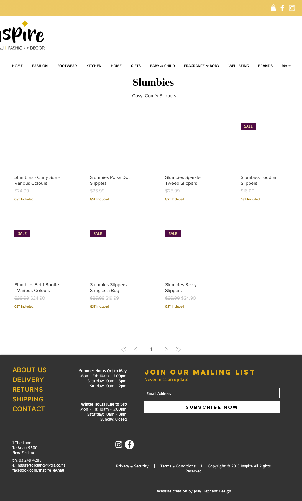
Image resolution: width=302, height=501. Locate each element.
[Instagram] (292, 8)
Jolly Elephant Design (212, 490)
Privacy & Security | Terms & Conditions (156, 465)
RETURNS (27, 389)
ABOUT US (29, 370)
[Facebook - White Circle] (129, 444)
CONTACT (28, 409)
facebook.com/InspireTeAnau (38, 469)
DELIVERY (28, 379)
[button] (273, 7)
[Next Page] (166, 349)
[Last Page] (178, 349)
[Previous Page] (135, 349)
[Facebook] (282, 8)
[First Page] (123, 349)
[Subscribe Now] (212, 407)
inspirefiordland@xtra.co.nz (41, 464)
